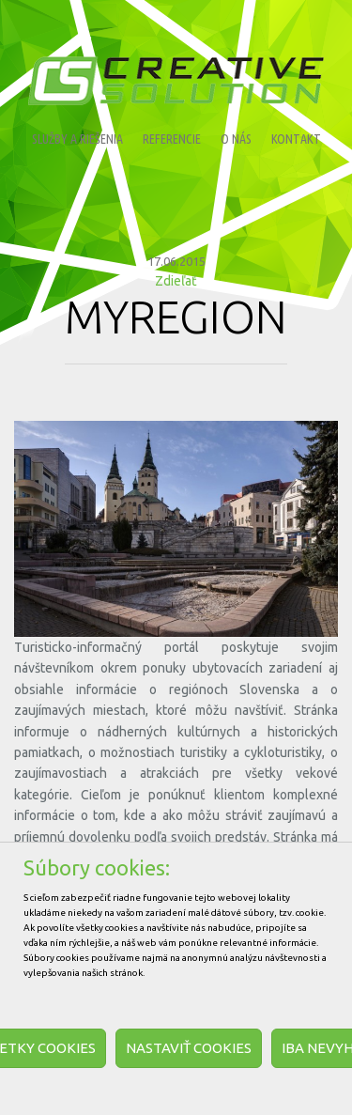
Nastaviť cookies (189, 1048)
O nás (236, 139)
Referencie (172, 139)
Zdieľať (176, 280)
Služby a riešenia (77, 139)
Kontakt (296, 139)
